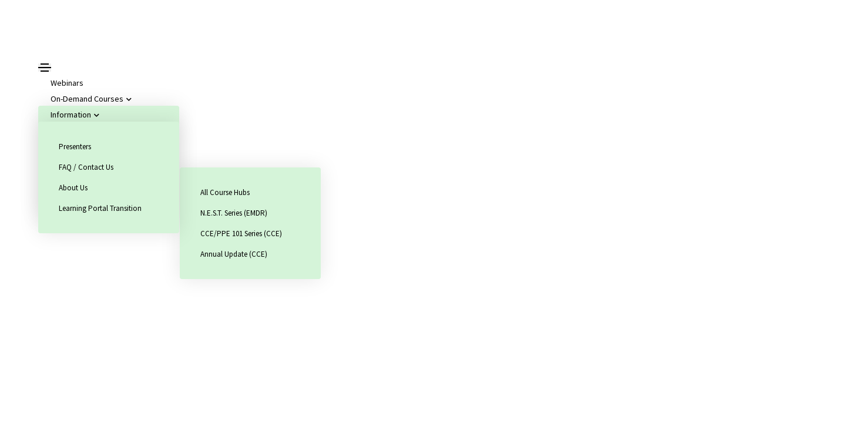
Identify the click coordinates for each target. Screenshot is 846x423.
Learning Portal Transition (100, 208)
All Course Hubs (225, 192)
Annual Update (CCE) (233, 254)
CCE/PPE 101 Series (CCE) (241, 234)
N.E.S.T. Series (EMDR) (233, 213)
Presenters (75, 147)
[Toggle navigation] (44, 67)
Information (73, 114)
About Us (73, 188)
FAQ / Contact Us (86, 167)
